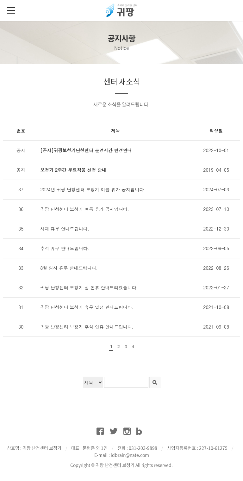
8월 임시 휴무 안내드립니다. (68, 268)
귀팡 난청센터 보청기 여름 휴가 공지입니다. (84, 209)
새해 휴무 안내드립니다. (64, 228)
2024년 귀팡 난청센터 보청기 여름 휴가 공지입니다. (92, 189)
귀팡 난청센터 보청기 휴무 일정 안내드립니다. (87, 307)
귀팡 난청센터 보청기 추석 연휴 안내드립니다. (87, 327)
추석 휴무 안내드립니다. (64, 248)
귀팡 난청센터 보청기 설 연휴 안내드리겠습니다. (89, 287)
